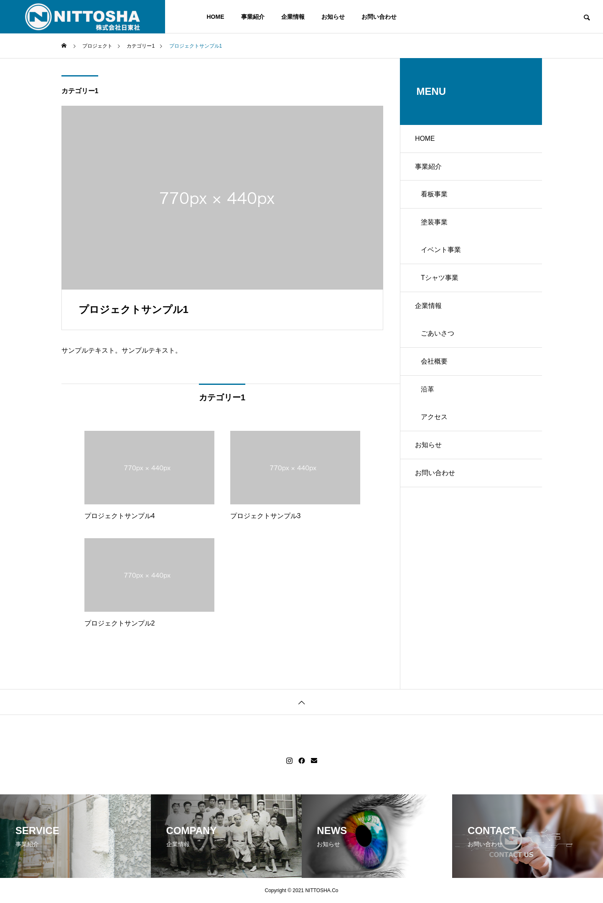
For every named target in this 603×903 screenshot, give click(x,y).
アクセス (435, 431)
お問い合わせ (379, 16)
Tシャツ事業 (441, 285)
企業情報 (293, 16)
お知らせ (333, 16)
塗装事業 (435, 227)
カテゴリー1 (80, 90)
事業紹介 (253, 16)
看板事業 (435, 197)
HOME (215, 16)
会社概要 (435, 373)
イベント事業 (442, 256)
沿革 (429, 402)
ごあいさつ (439, 344)
